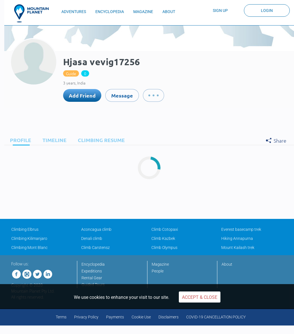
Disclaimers (168, 317)
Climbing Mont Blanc (29, 247)
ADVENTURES (73, 11)
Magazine (160, 264)
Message (122, 95)
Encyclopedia (93, 264)
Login (267, 10)
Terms (61, 317)
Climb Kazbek (163, 238)
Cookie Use (141, 317)
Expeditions (91, 271)
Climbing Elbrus (24, 229)
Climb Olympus (164, 247)
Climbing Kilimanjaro (29, 238)
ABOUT (168, 11)
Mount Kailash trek (237, 247)
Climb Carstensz (95, 247)
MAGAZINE (143, 11)
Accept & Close (199, 297)
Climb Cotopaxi (164, 229)
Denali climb (91, 238)
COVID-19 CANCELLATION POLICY (216, 317)
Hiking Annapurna (237, 238)
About (227, 264)
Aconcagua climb (96, 229)
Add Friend (82, 95)
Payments (115, 317)
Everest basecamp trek (241, 229)
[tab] (19, 140)
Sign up (220, 10)
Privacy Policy (86, 317)
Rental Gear (91, 278)
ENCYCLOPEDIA (109, 11)
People (158, 271)
